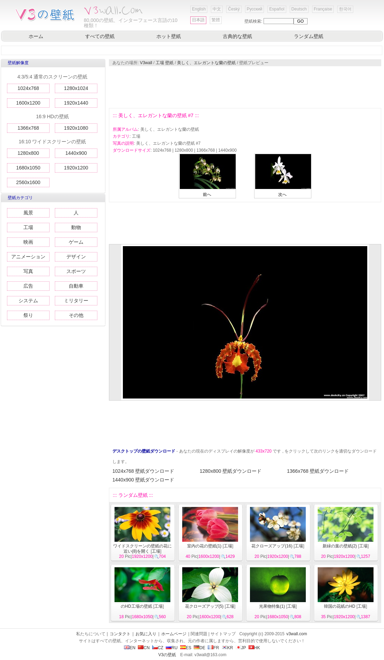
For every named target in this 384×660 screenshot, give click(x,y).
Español (276, 9)
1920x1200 (76, 167)
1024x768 (28, 88)
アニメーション (28, 256)
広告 (28, 286)
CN (143, 647)
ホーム (36, 36)
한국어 (345, 9)
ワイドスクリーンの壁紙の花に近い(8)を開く (142, 549)
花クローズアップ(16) (271, 546)
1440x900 (76, 153)
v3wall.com (296, 633)
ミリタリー (76, 300)
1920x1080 (76, 128)
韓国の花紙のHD (339, 606)
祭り (28, 315)
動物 (76, 227)
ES (185, 647)
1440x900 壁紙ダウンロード (143, 480)
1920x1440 (76, 103)
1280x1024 (76, 88)
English (199, 9)
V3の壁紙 (167, 654)
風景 (28, 212)
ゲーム (76, 242)
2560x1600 (28, 182)
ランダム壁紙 (308, 36)
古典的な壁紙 (237, 36)
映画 (28, 242)
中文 (217, 9)
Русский (255, 9)
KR (227, 647)
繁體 (216, 19)
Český (233, 9)
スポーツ (76, 271)
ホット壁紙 (168, 36)
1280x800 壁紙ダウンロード (230, 471)
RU (171, 647)
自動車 (76, 286)
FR (213, 647)
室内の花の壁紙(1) (204, 546)
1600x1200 (28, 103)
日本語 (198, 19)
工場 (28, 227)
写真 (28, 271)
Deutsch (299, 9)
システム (28, 300)
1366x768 (28, 128)
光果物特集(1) (272, 606)
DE (199, 647)
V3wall (146, 62)
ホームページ (173, 633)
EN (129, 647)
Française (323, 9)
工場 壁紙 (164, 62)
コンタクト (120, 633)
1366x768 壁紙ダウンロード (318, 471)
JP (241, 647)
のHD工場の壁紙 (136, 606)
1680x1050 (28, 167)
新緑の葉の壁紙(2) (340, 546)
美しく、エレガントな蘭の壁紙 (206, 62)
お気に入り (145, 633)
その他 (76, 315)
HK (254, 647)
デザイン (76, 256)
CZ (157, 647)
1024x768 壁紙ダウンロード (143, 471)
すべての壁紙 (100, 36)
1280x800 (28, 153)
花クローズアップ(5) (204, 606)
